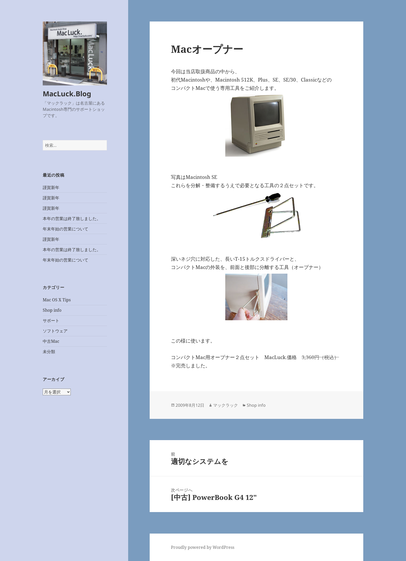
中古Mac (51, 341)
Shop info (52, 310)
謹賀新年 (51, 187)
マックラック (225, 405)
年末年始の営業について (65, 229)
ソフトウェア (55, 331)
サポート (51, 320)
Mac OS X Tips (57, 300)
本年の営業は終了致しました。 (72, 218)
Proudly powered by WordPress (202, 547)
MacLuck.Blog (67, 93)
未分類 (49, 351)
